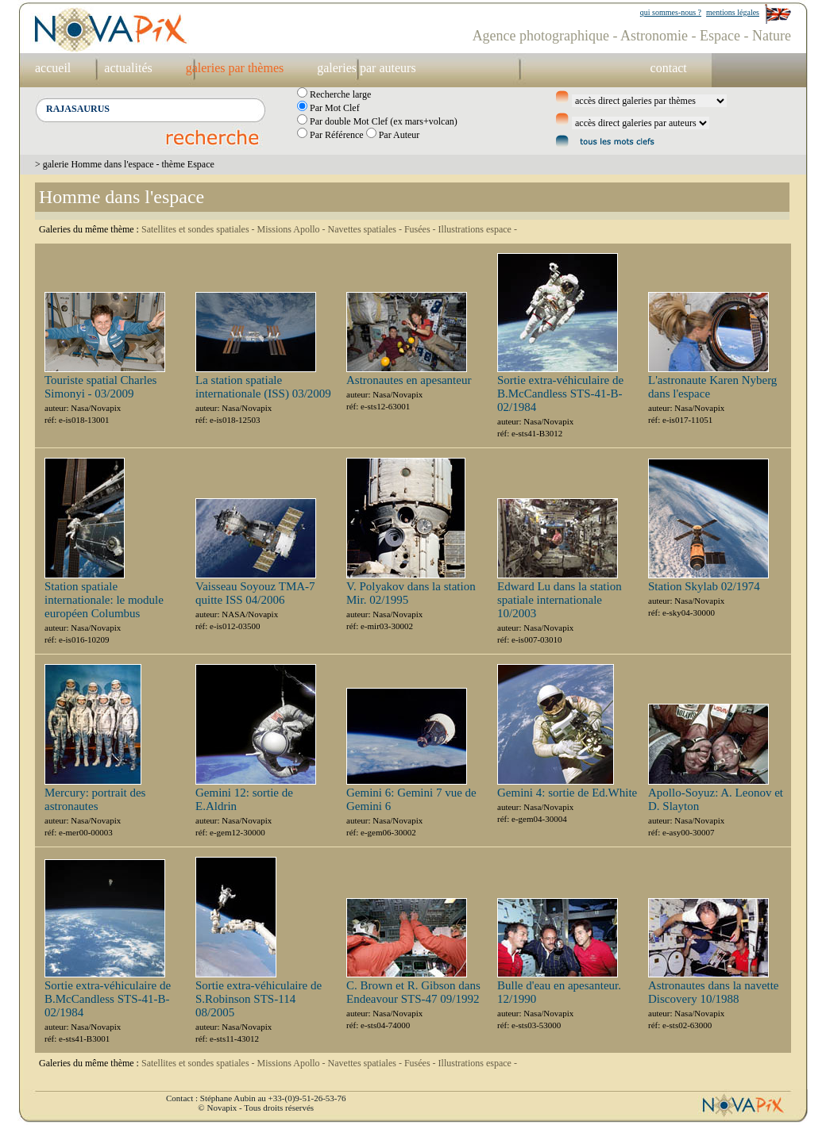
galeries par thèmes (235, 68)
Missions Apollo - (292, 229)
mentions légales (732, 12)
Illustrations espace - (477, 229)
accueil (53, 68)
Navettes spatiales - (366, 229)
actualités (128, 68)
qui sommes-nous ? (670, 12)
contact (668, 68)
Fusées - (421, 229)
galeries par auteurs (366, 68)
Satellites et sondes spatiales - (199, 229)
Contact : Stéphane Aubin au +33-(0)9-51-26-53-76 (255, 1098)
